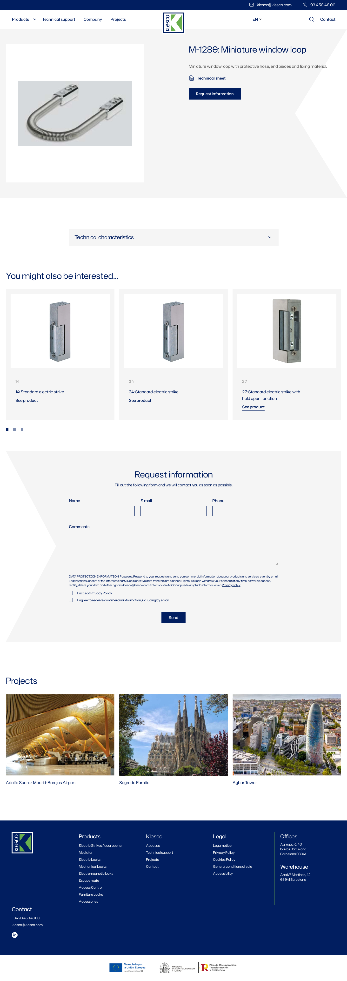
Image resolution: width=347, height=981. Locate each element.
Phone (218, 500)
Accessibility (223, 873)
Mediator (86, 852)
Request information (215, 93)
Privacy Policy (231, 585)
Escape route (89, 880)
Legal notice (222, 845)
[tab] (7, 429)
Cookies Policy (224, 859)
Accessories (88, 901)
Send (173, 617)
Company (91, 19)
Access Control (90, 887)
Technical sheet (211, 78)
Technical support (57, 19)
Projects (115, 19)
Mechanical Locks (93, 866)
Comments (79, 526)
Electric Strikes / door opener (101, 845)
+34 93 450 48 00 (26, 918)
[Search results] (311, 19)
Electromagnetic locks (96, 873)
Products (20, 19)
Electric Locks (89, 859)
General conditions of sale (232, 866)
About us (153, 845)
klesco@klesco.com (27, 924)
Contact (327, 19)
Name (74, 500)
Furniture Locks (91, 894)
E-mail (146, 500)
